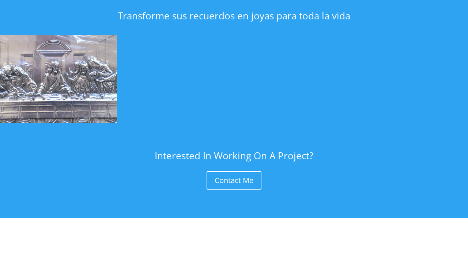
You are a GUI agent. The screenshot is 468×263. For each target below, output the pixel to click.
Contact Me (234, 180)
